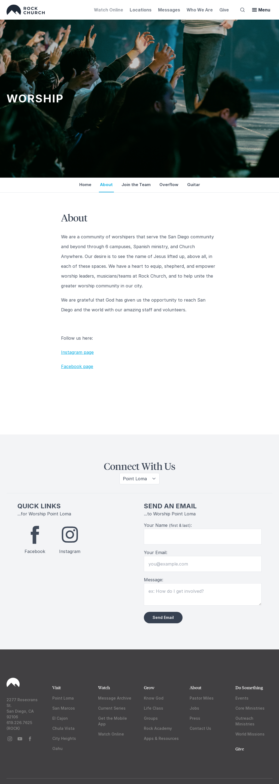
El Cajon (60, 718)
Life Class (153, 708)
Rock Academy (158, 728)
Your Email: (155, 552)
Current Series (112, 708)
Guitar (193, 184)
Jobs (194, 708)
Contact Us (200, 728)
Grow (149, 687)
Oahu (57, 748)
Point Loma (63, 698)
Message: (153, 579)
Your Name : (168, 525)
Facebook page (77, 366)
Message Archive (114, 698)
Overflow (168, 184)
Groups (151, 718)
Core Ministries (250, 708)
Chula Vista (63, 728)
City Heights (64, 738)
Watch (104, 687)
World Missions (250, 734)
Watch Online (108, 9)
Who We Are (200, 9)
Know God (153, 698)
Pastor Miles (202, 698)
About (195, 687)
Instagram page (77, 352)
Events (241, 698)
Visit (56, 687)
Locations (140, 9)
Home (85, 184)
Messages (169, 9)
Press (195, 718)
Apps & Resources (161, 738)
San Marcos (63, 708)
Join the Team (136, 184)
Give (224, 9)
